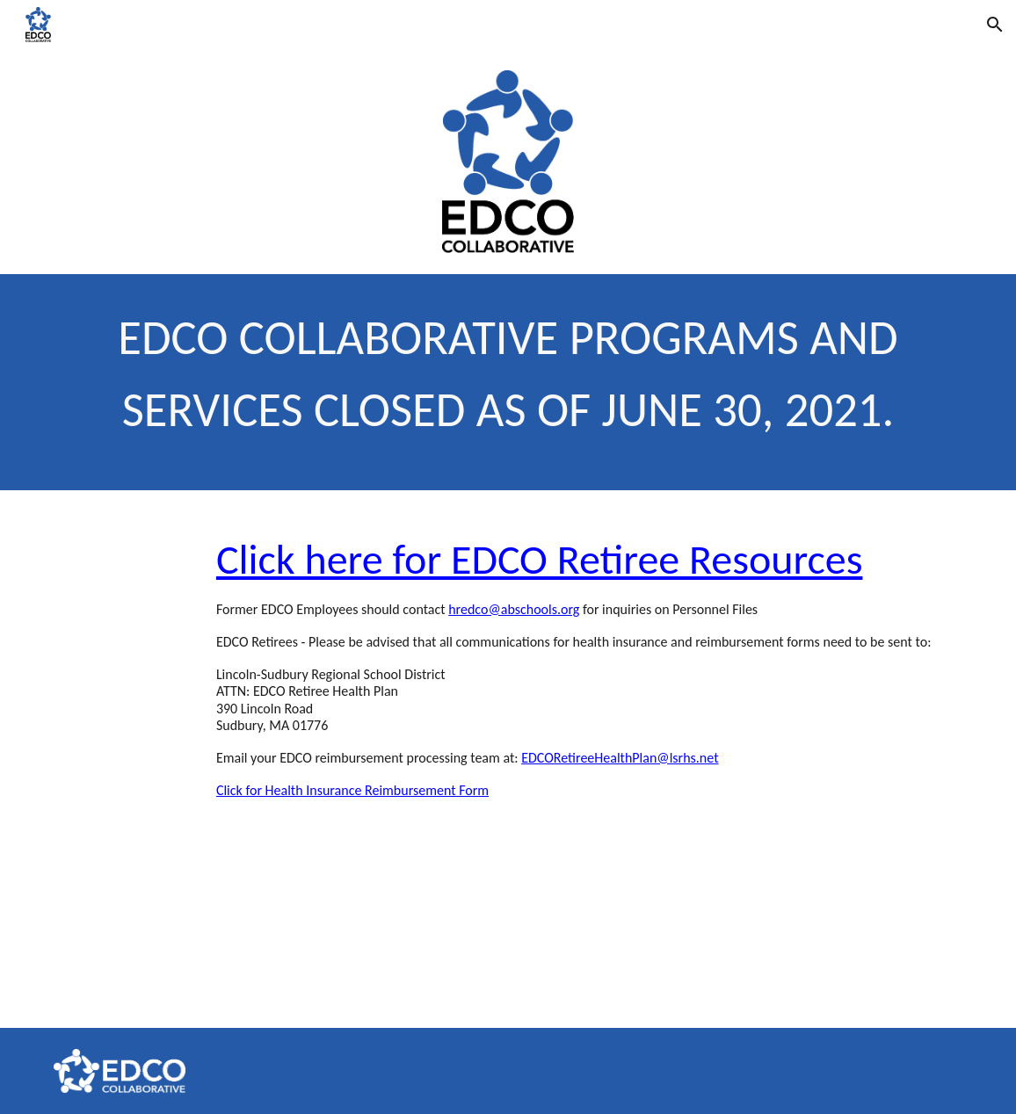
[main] (508, 382)
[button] (995, 25)
